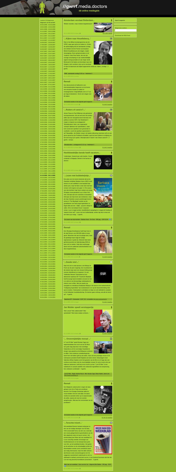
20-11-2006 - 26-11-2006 (47, 95)
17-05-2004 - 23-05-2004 (47, 288)
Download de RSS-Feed (122, 35)
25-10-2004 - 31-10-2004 (47, 255)
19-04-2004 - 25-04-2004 (47, 293)
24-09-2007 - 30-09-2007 (47, 42)
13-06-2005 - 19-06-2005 (47, 195)
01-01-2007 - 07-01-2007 (47, 84)
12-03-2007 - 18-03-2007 (47, 64)
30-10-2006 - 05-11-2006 (47, 98)
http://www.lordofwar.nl (71, 375)
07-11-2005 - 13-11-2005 (47, 173)
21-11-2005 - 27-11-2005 (47, 168)
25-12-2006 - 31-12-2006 (47, 87)
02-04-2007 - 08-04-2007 (47, 60)
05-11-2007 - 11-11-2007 (47, 38)
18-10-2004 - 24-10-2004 (47, 257)
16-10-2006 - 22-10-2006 (47, 102)
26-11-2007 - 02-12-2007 (47, 36)
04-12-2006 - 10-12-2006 (47, 91)
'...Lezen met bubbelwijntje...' (88, 176)
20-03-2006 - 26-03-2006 (47, 137)
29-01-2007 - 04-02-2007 (47, 75)
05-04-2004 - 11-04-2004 (47, 297)
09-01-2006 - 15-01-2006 (47, 157)
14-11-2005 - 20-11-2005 (47, 171)
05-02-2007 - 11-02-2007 (47, 73)
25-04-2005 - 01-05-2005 (47, 206)
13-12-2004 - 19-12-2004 (47, 239)
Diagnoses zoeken (121, 28)
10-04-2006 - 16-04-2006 (47, 131)
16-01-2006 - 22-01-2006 (47, 155)
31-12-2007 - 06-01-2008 (47, 31)
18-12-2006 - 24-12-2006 (47, 89)
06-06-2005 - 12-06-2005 (47, 197)
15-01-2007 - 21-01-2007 (47, 80)
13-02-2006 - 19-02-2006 (47, 146)
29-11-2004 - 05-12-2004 (47, 244)
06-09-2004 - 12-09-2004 (47, 270)
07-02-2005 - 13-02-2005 (47, 228)
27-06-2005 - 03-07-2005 (47, 191)
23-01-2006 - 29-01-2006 (47, 153)
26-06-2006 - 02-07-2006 (47, 115)
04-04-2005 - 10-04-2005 (47, 213)
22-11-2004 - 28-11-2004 (47, 246)
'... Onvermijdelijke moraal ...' (88, 339)
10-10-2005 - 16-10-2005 (47, 182)
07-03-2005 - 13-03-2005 (47, 222)
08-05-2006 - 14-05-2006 (47, 126)
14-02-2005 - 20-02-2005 (47, 226)
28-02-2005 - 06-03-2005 (47, 224)
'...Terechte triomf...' (88, 423)
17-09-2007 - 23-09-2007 (47, 44)
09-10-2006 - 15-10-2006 (47, 104)
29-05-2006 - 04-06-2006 (47, 122)
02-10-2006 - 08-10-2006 (47, 106)
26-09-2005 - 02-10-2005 (47, 186)
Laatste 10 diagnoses (47, 20)
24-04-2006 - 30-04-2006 (47, 129)
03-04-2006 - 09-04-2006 (47, 133)
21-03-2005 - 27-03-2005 (47, 217)
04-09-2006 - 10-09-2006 (47, 111)
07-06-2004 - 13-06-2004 (47, 281)
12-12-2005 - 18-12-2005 (47, 162)
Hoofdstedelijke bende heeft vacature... (88, 153)
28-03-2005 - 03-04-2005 (47, 215)
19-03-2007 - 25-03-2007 (47, 62)
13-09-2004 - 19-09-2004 (47, 268)
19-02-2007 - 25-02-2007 (47, 69)
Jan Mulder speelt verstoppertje (88, 307)
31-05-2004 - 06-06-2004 (47, 284)
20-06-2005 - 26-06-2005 (47, 193)
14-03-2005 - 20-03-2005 (47, 219)
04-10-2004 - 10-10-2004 (47, 262)
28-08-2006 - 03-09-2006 (47, 113)
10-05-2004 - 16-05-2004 (47, 290)
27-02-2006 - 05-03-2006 (47, 142)
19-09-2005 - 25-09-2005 (47, 188)
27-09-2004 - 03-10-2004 (47, 264)
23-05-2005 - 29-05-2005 (47, 202)
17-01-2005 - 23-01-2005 (47, 235)
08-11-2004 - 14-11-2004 (47, 250)
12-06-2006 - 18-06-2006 (47, 118)
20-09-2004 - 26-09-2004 (47, 266)
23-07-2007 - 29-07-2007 (47, 51)
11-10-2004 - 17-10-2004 (47, 259)
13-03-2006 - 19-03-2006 (47, 140)
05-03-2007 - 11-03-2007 (47, 67)
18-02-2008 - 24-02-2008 (47, 27)
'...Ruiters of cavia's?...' (88, 110)
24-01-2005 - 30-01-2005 (47, 233)
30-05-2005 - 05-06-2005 (47, 199)
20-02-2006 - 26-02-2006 (47, 144)
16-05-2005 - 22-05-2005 (47, 204)
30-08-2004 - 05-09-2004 (47, 273)
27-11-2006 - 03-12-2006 (47, 93)
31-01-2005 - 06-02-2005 (47, 231)
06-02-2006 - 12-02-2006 (47, 149)
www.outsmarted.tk (101, 299)
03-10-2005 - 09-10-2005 (47, 184)
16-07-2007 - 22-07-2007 (47, 53)
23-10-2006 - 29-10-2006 (47, 100)
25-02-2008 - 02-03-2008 (47, 24)
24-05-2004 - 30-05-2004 (47, 286)
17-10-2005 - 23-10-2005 (47, 180)
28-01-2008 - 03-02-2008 (47, 29)
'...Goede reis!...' (88, 262)
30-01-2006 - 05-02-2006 (47, 151)
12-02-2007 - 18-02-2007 (47, 71)
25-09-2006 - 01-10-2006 (47, 109)
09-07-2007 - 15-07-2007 (47, 55)
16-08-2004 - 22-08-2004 (47, 277)
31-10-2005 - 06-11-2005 (47, 175)
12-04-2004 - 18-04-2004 (47, 295)
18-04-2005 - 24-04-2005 (47, 208)
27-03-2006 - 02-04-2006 (47, 135)
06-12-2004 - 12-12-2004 (47, 242)
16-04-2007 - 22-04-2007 (47, 58)
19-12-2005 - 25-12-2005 (47, 160)
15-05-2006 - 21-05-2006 (47, 124)
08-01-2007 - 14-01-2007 (47, 82)
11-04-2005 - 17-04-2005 (47, 211)
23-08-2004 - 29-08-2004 (47, 275)
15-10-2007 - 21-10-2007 (47, 40)
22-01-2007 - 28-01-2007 (47, 78)
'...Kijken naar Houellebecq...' (88, 39)
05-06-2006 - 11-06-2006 (47, 120)
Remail (88, 81)
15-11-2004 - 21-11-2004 (47, 248)
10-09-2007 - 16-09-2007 (47, 47)
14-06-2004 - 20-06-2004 (47, 279)
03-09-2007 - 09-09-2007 (47, 49)
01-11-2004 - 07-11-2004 (47, 253)
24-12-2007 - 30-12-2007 (47, 33)
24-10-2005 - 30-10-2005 (47, 177)
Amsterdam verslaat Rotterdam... (88, 20)
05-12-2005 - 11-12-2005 (47, 164)
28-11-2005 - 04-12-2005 (47, 166)
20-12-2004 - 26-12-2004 (47, 237)
